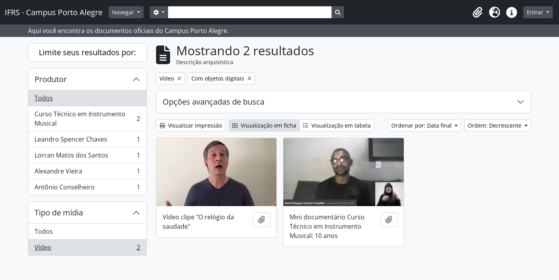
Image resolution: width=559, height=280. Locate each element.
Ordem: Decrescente (495, 125)
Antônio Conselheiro (87, 188)
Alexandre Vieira (87, 172)
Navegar (123, 12)
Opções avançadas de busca (213, 101)
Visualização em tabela (337, 125)
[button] (477, 12)
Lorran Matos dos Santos (87, 156)
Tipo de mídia (59, 212)
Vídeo (87, 249)
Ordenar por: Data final (422, 125)
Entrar (536, 12)
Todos (44, 98)
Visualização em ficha (264, 125)
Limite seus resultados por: (87, 52)
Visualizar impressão (191, 125)
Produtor (51, 79)
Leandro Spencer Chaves (87, 141)
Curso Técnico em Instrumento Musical (87, 119)
